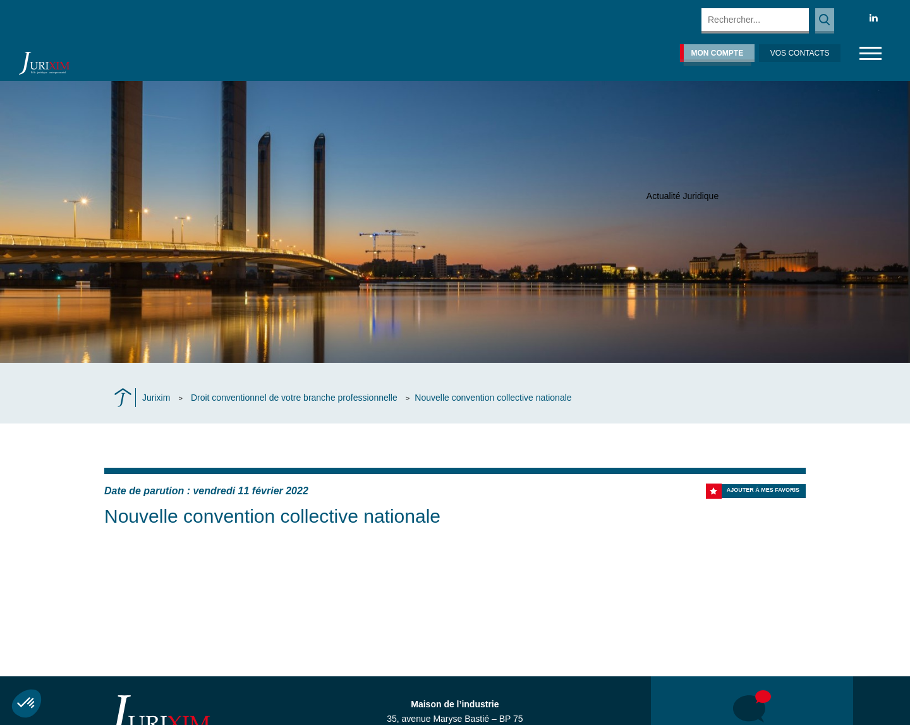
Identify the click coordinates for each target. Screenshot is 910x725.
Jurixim (156, 398)
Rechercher (824, 21)
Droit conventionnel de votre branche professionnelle (294, 398)
